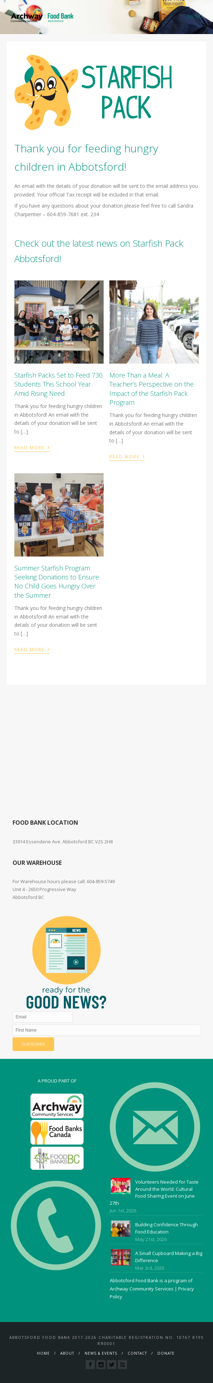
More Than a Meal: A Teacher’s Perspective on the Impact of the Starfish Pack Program (151, 389)
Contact (137, 1353)
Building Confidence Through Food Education (166, 1228)
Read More (32, 446)
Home (43, 1353)
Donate (166, 1353)
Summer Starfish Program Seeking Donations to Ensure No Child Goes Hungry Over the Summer (56, 582)
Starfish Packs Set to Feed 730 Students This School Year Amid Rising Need (58, 384)
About (67, 1353)
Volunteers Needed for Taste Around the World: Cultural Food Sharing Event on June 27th (154, 1192)
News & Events (101, 1353)
